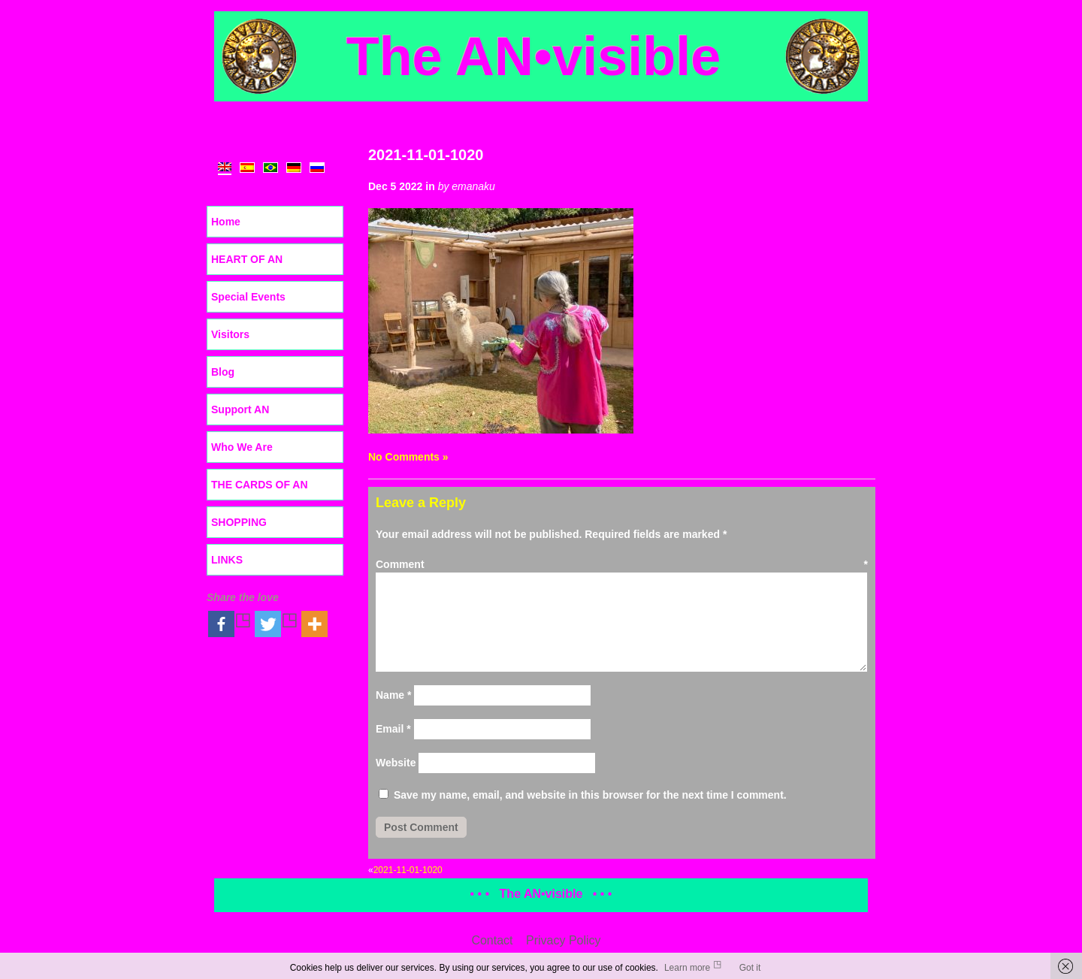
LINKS (227, 560)
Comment (622, 564)
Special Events (248, 297)
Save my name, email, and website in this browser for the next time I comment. (590, 795)
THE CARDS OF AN (259, 485)
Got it (750, 967)
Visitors (230, 334)
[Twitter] (276, 624)
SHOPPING (239, 522)
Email (393, 729)
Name (393, 695)
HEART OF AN (247, 259)
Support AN (240, 409)
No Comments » (408, 457)
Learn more (687, 967)
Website (396, 763)
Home (225, 222)
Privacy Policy (563, 940)
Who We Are (242, 447)
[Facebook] (230, 624)
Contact (491, 940)
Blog (222, 372)
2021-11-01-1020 (425, 155)
